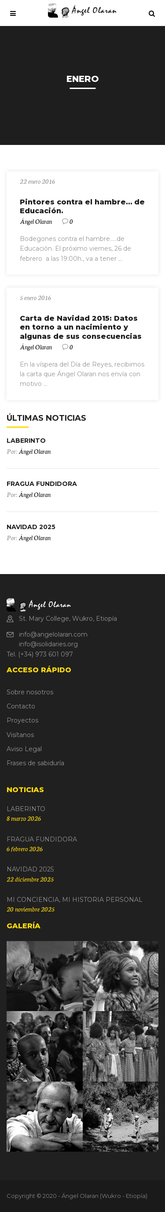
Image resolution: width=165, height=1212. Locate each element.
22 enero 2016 (37, 181)
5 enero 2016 (35, 297)
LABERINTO (26, 441)
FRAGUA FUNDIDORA (42, 484)
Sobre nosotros (30, 692)
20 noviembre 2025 (31, 908)
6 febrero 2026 (25, 848)
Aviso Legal (24, 749)
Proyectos (22, 720)
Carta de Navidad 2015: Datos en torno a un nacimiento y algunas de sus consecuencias (81, 327)
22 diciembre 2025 (30, 879)
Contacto (21, 706)
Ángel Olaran (36, 221)
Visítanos (20, 735)
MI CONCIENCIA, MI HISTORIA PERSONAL (75, 900)
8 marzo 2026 (24, 818)
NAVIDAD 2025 (31, 527)
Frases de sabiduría (35, 763)
